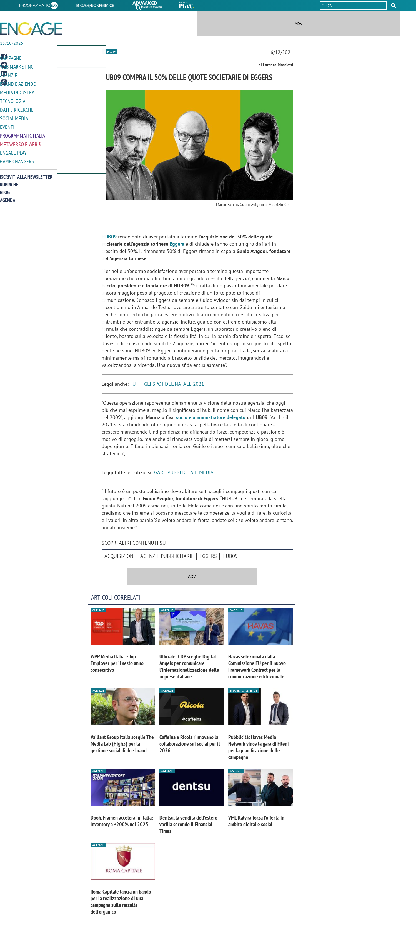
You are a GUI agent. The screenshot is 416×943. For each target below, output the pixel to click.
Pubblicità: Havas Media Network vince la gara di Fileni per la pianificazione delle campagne (258, 747)
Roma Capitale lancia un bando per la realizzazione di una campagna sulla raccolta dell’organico (121, 901)
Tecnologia (12, 99)
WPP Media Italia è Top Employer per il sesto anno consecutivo (117, 663)
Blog (5, 189)
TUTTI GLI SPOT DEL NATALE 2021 (167, 384)
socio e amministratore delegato (210, 417)
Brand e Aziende (16, 82)
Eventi (6, 124)
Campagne (10, 57)
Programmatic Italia (21, 133)
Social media (13, 116)
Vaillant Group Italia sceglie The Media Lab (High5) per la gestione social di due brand (122, 744)
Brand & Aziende (243, 690)
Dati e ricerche (15, 107)
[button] (393, 5)
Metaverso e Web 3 (19, 141)
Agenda (7, 196)
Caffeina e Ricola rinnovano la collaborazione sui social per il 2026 (189, 744)
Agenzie (8, 74)
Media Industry (16, 91)
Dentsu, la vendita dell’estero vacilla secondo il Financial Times (188, 824)
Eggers (177, 244)
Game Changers (16, 158)
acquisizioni (119, 556)
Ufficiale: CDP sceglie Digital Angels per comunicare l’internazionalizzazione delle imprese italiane (189, 666)
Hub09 (230, 556)
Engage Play (12, 149)
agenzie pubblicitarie (167, 556)
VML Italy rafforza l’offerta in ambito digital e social (256, 821)
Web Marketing (15, 66)
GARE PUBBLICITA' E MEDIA (184, 472)
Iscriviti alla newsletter (26, 173)
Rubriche (9, 181)
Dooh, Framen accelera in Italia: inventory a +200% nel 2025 (122, 821)
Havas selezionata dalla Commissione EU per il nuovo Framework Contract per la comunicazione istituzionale (257, 666)
